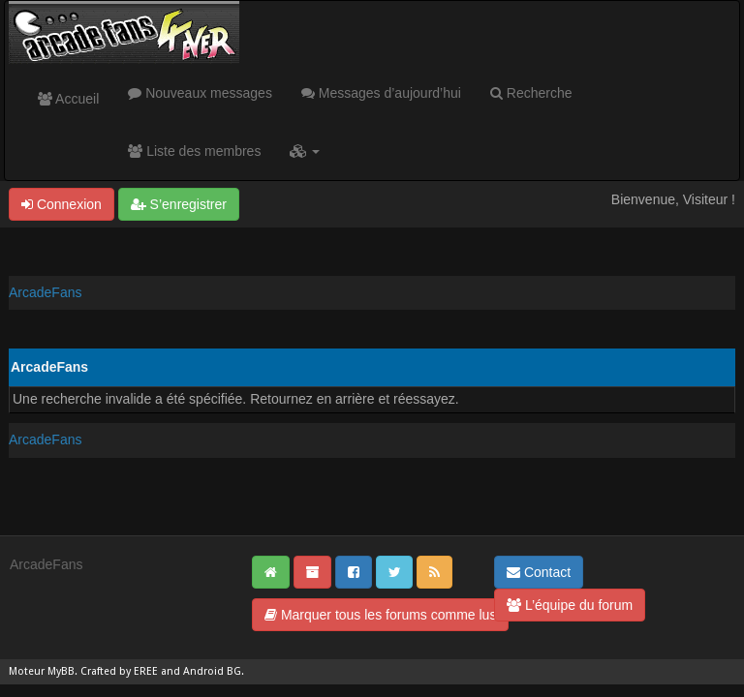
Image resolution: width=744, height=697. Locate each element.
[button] (304, 151)
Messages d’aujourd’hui (381, 93)
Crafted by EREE (119, 671)
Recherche (531, 93)
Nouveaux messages (200, 93)
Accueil (68, 98)
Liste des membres (194, 151)
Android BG (212, 671)
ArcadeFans (45, 292)
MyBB (61, 671)
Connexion (61, 204)
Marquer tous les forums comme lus (380, 614)
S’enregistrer (179, 204)
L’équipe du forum (570, 605)
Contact (539, 572)
